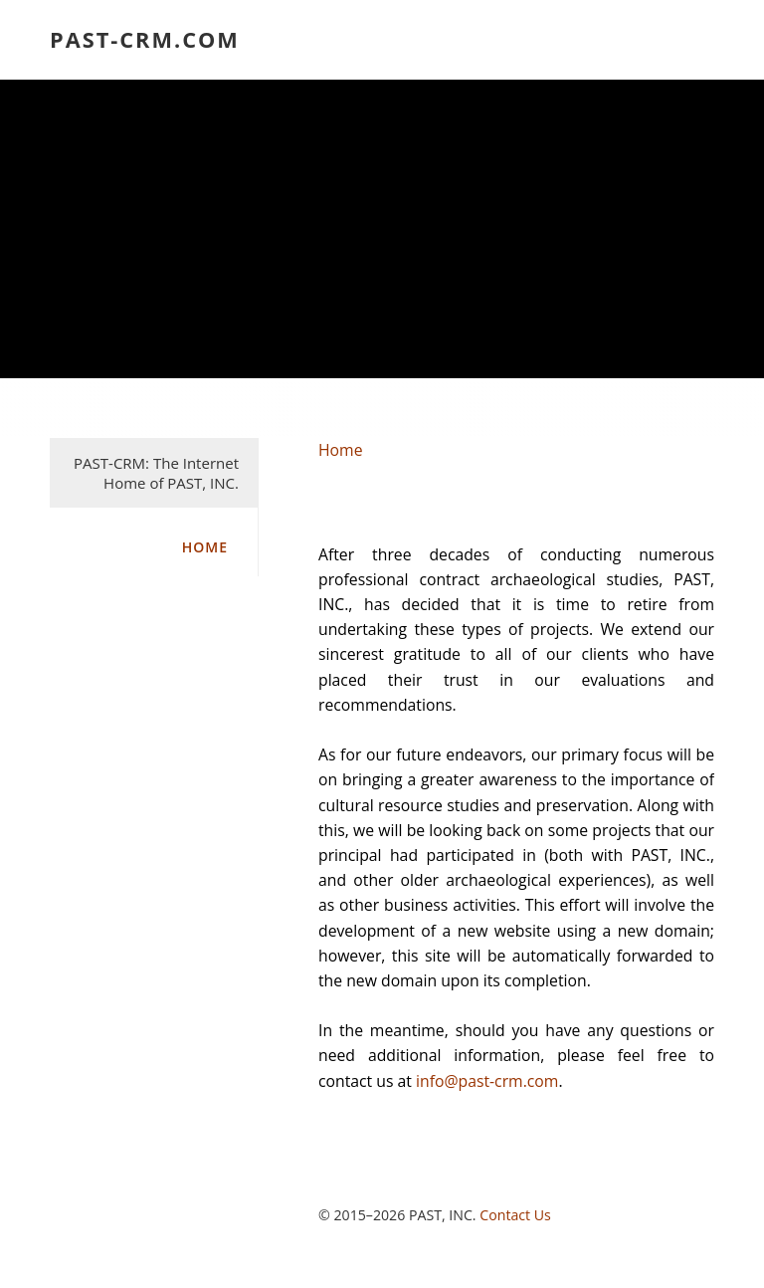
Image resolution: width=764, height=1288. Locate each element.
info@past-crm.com (487, 1081)
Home (205, 546)
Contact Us (515, 1214)
